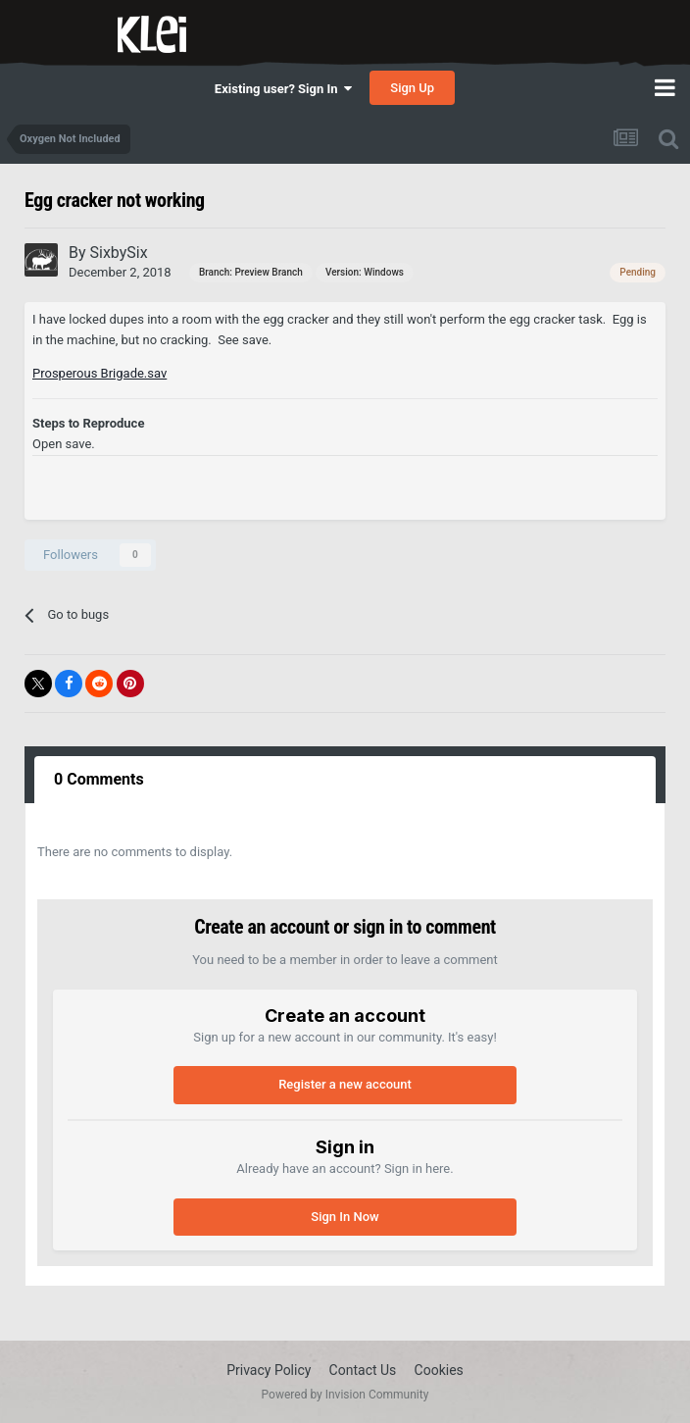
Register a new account (345, 1084)
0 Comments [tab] (99, 779)
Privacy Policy (268, 1370)
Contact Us (363, 1370)
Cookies (439, 1370)
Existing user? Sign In (283, 88)
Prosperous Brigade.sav (99, 373)
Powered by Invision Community (345, 1394)
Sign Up (412, 87)
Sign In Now (344, 1216)
